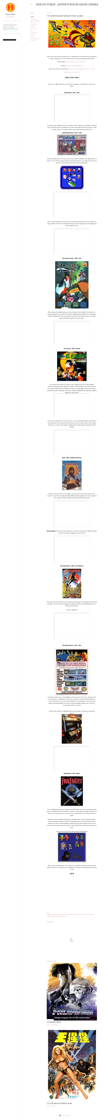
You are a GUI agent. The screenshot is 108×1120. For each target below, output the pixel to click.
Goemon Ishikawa (35, 21)
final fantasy (34, 19)
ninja (32, 30)
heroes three (34, 22)
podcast (33, 34)
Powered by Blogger (64, 1115)
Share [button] (32, 13)
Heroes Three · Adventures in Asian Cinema (67, 4)
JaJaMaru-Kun (34, 24)
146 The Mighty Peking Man (59, 1103)
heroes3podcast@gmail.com (75, 65)
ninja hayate (34, 32)
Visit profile (10, 17)
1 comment (52, 1106)
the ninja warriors (35, 38)
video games (34, 40)
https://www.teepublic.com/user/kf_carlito (82, 69)
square (32, 36)
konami (32, 26)
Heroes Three (10, 14)
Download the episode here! (72, 72)
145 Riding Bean (54, 1022)
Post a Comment (54, 1024)
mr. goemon (34, 28)
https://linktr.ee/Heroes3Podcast (76, 61)
